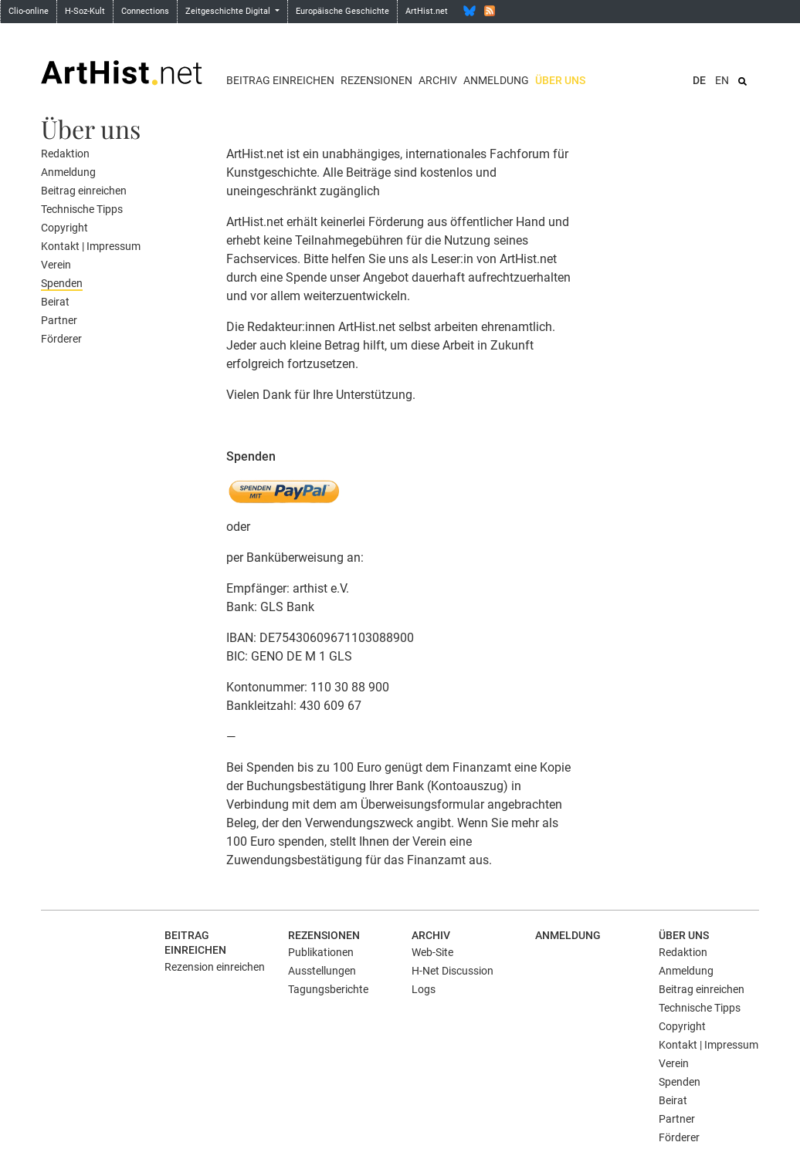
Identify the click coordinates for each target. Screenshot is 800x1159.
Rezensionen (376, 80)
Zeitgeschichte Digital (229, 11)
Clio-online (28, 11)
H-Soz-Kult (85, 11)
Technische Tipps (82, 209)
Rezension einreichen (214, 967)
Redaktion (65, 153)
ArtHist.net (426, 11)
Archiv (438, 80)
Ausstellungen (322, 971)
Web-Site (432, 952)
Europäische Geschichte (342, 11)
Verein (56, 264)
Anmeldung (496, 80)
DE (699, 80)
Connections (145, 11)
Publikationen (321, 952)
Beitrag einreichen (280, 80)
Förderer (61, 339)
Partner (59, 320)
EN (722, 80)
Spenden (62, 283)
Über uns (560, 80)
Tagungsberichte (328, 989)
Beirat (55, 302)
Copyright (64, 227)
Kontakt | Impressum (91, 246)
